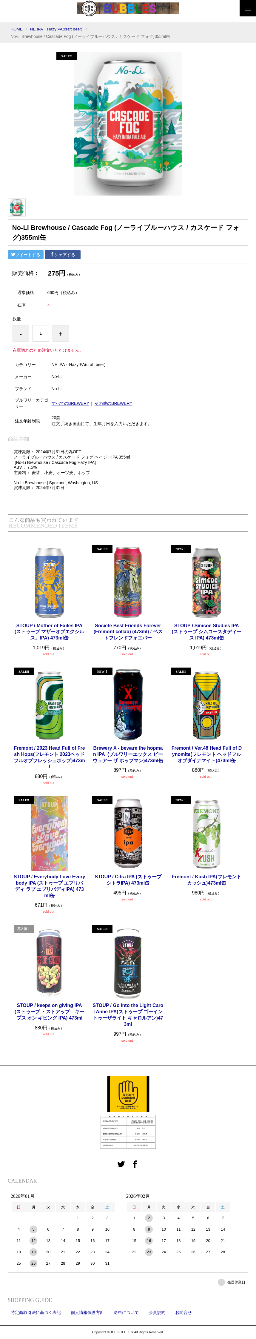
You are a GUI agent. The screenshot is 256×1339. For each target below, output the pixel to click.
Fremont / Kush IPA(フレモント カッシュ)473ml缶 (206, 880)
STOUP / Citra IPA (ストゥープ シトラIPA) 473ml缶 (128, 880)
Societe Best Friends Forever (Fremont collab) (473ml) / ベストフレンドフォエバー (127, 631)
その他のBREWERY (113, 403)
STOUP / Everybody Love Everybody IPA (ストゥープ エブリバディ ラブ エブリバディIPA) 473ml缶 (49, 886)
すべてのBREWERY (71, 403)
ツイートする (25, 254)
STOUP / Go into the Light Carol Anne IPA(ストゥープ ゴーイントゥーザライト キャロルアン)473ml (128, 1014)
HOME (16, 29)
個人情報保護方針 (87, 1312)
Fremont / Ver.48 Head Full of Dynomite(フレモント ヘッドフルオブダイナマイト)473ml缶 (207, 754)
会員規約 (157, 1312)
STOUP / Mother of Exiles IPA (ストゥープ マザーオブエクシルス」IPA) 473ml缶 (49, 631)
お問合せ (183, 1312)
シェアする (62, 254)
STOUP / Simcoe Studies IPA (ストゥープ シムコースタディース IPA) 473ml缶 (207, 631)
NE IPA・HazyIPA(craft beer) (57, 29)
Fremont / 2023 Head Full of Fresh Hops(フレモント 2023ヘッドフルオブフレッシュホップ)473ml (49, 757)
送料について (126, 1312)
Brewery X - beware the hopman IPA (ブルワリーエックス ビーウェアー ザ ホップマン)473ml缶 (128, 754)
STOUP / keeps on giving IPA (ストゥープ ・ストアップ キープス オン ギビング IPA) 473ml (49, 1011)
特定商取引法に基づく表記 (36, 1312)
